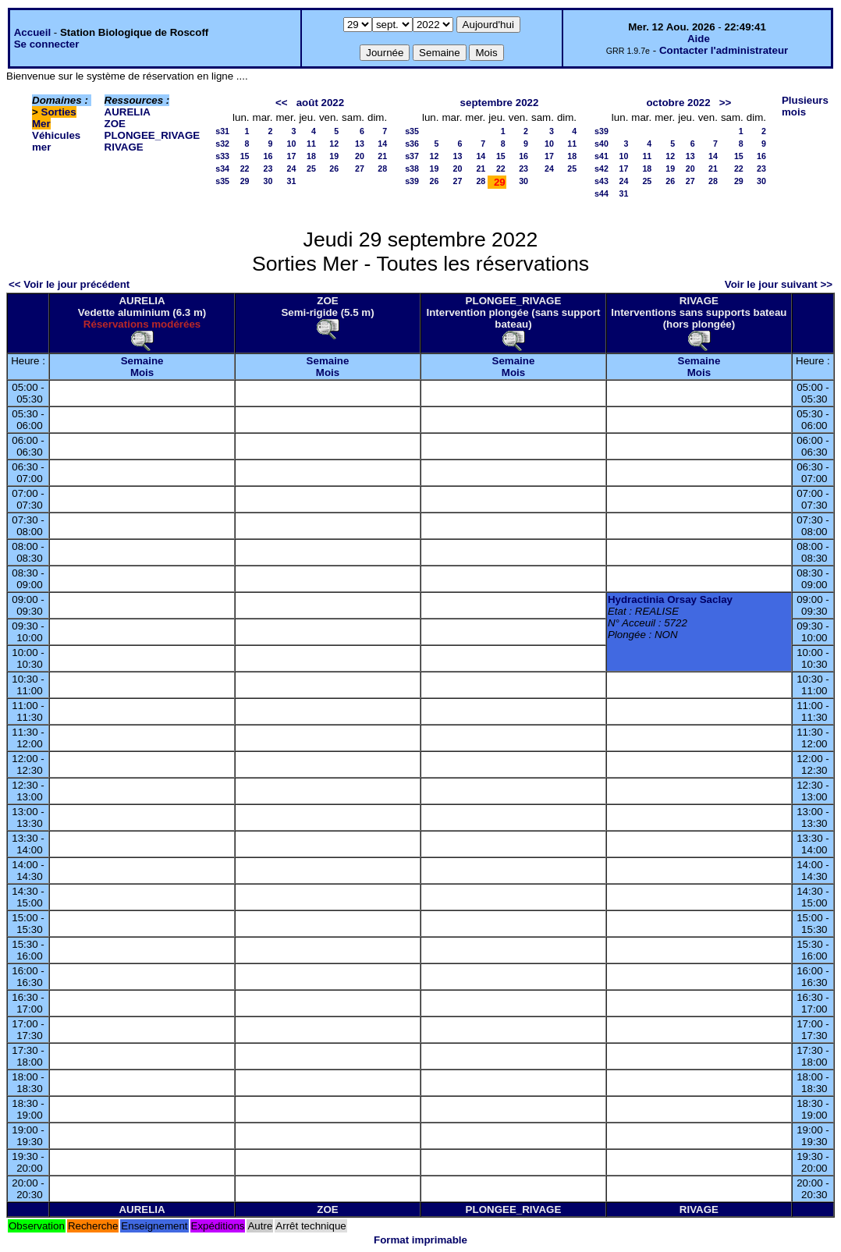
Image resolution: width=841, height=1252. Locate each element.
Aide (698, 38)
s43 (601, 181)
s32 (222, 143)
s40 (601, 143)
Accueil (32, 32)
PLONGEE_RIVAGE (152, 135)
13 (359, 143)
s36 (412, 143)
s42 (601, 168)
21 (382, 156)
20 (359, 156)
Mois (142, 372)
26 (334, 168)
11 (311, 143)
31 (291, 181)
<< (281, 102)
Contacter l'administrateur (723, 50)
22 (245, 168)
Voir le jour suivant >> (778, 284)
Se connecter (47, 44)
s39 (412, 181)
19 (334, 156)
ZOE (115, 123)
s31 (222, 131)
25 (311, 168)
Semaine (142, 361)
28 (382, 168)
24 (291, 168)
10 (291, 143)
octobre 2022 (678, 102)
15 (245, 156)
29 (245, 181)
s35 (222, 181)
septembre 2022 (499, 102)
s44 (601, 193)
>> (725, 102)
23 (268, 168)
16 (268, 156)
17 (291, 156)
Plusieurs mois (805, 106)
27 (359, 168)
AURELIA (128, 112)
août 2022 (320, 102)
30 (268, 181)
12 (334, 143)
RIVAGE (124, 147)
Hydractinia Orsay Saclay (670, 599)
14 (382, 143)
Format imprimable (420, 1240)
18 (311, 156)
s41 (601, 156)
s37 (412, 156)
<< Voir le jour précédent (69, 284)
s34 (222, 168)
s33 (222, 156)
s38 (412, 168)
